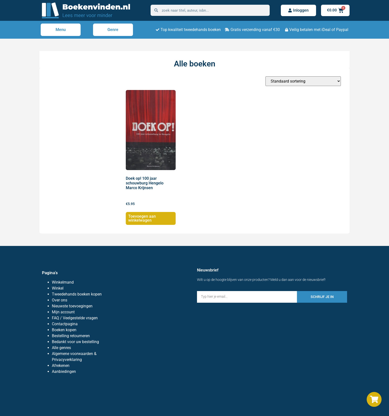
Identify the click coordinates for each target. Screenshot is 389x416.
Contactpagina (65, 324)
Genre (112, 29)
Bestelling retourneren (71, 335)
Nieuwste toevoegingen (72, 306)
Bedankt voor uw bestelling (75, 341)
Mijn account (63, 312)
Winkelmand (63, 282)
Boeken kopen (64, 329)
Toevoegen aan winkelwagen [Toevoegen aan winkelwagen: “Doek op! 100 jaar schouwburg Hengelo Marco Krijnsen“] (142, 218)
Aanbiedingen (64, 371)
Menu (61, 29)
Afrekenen (60, 365)
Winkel (58, 288)
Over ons (59, 300)
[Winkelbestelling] (303, 81)
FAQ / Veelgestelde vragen (75, 318)
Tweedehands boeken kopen (77, 294)
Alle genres (61, 347)
